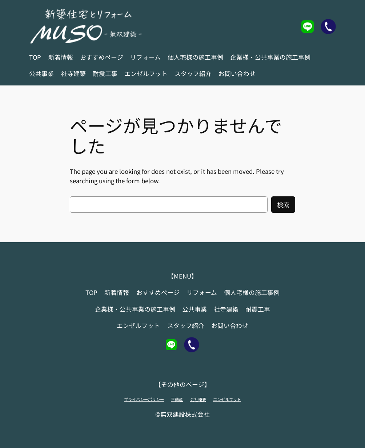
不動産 (177, 399)
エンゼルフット (227, 399)
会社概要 (198, 399)
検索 (283, 204)
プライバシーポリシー (144, 399)
